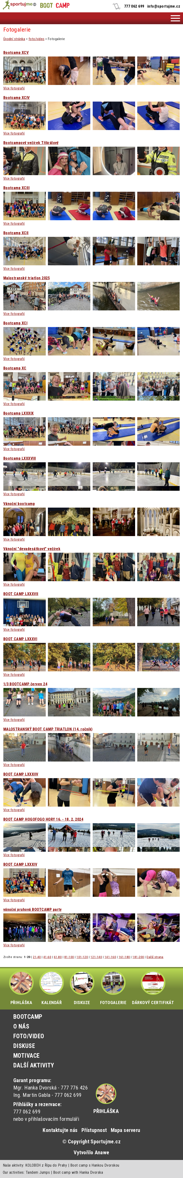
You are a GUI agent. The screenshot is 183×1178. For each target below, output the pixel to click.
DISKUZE (82, 987)
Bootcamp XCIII (16, 188)
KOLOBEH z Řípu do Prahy (46, 1165)
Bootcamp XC (14, 368)
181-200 (138, 957)
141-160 (110, 957)
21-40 (37, 957)
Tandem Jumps (38, 1172)
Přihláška (106, 1111)
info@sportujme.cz (163, 6)
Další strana (155, 957)
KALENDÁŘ (51, 987)
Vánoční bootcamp (19, 504)
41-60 (47, 957)
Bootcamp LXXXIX (18, 413)
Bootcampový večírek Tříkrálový (31, 143)
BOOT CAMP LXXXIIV (20, 774)
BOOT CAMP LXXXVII (20, 594)
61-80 (58, 957)
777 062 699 (134, 6)
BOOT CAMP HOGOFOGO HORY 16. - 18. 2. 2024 (43, 819)
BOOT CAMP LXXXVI (20, 639)
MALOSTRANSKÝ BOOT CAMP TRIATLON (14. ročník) (48, 729)
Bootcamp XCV (16, 53)
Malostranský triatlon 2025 (26, 278)
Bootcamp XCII (16, 233)
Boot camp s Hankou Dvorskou (94, 1165)
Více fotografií (14, 88)
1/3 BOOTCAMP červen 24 (25, 684)
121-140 (96, 957)
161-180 (124, 957)
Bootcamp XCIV (16, 98)
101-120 (82, 957)
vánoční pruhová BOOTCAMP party (32, 910)
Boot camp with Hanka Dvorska (78, 1172)
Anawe (102, 1152)
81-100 (69, 957)
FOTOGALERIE (113, 987)
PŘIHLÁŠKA (21, 987)
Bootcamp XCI (15, 323)
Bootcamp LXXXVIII (19, 458)
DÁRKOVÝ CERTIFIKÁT (153, 987)
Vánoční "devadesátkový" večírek (32, 549)
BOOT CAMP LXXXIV (20, 864)
